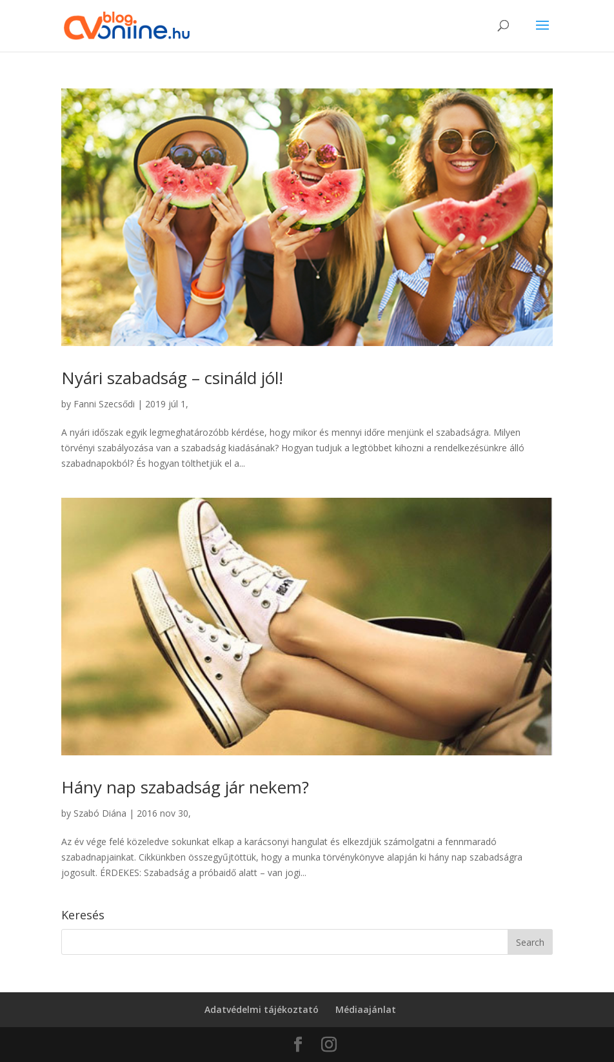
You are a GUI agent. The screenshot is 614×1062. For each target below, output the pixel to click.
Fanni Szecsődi (104, 404)
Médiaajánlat (365, 1009)
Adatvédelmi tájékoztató (261, 1009)
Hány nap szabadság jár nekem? (185, 787)
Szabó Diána (100, 813)
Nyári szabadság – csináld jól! (172, 377)
